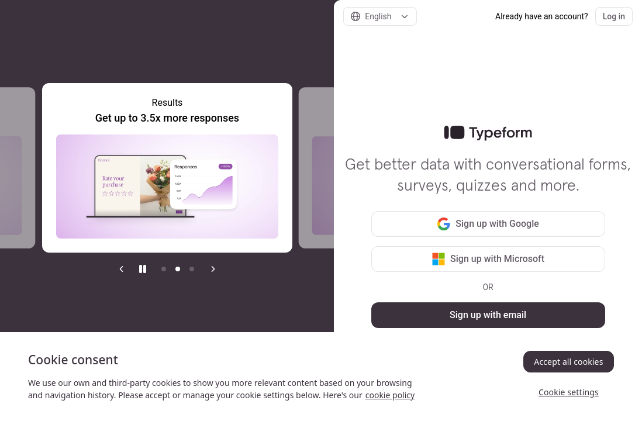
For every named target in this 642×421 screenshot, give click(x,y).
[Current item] (178, 269)
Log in (614, 16)
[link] (488, 133)
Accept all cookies (568, 361)
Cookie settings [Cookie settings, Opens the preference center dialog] (569, 392)
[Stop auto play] (143, 269)
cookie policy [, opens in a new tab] (390, 395)
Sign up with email (488, 314)
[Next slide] (213, 269)
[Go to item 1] (164, 269)
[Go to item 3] (192, 269)
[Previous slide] (122, 269)
